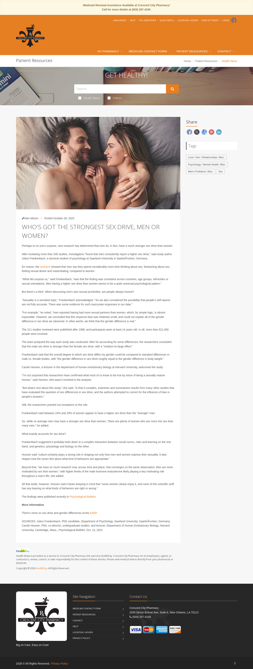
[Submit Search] (172, 89)
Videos (115, 98)
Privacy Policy (81, 638)
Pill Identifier (147, 20)
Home (187, 61)
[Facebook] (234, 20)
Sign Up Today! (210, 20)
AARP (93, 512)
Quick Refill (167, 20)
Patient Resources (192, 51)
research (45, 266)
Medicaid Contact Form (148, 51)
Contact (224, 51)
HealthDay (41, 568)
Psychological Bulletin (82, 496)
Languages (119, 20)
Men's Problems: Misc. (200, 171)
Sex (220, 171)
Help (133, 20)
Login (225, 20)
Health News (89, 98)
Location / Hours (188, 20)
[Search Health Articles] (120, 88)
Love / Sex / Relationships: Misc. (206, 157)
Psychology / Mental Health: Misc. (207, 164)
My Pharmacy (108, 51)
